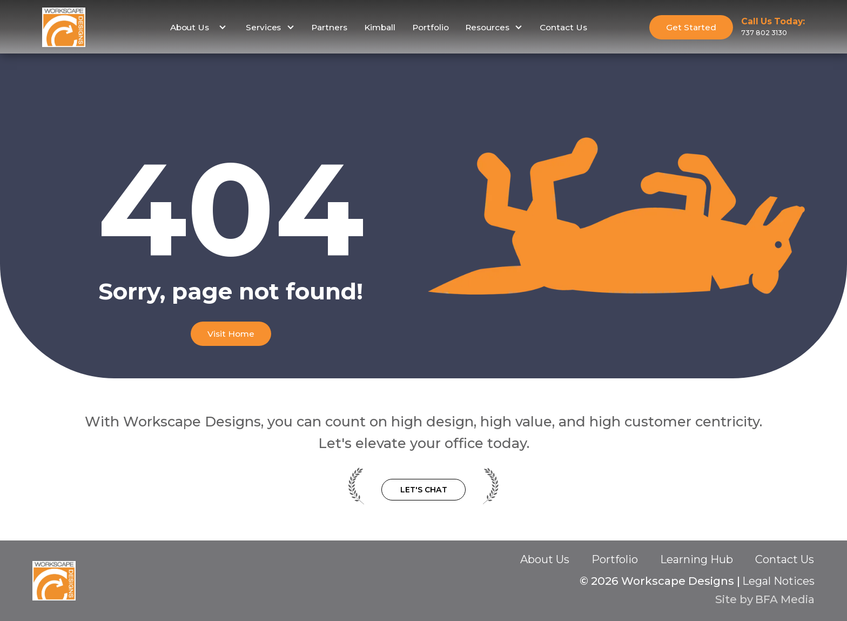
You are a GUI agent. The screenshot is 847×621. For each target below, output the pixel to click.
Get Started (691, 27)
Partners (329, 27)
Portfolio (430, 27)
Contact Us (563, 27)
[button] (197, 27)
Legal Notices (778, 581)
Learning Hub (696, 559)
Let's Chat (423, 490)
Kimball (379, 27)
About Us (544, 559)
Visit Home (230, 334)
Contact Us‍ (784, 560)
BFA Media (785, 599)
